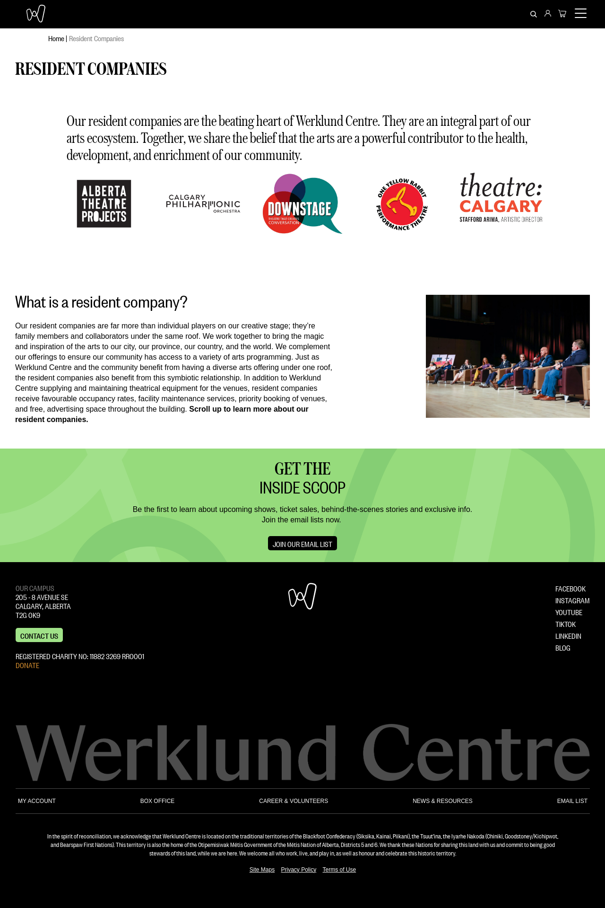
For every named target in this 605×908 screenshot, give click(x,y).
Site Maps (262, 869)
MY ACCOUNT (37, 801)
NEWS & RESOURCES (443, 801)
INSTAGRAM (572, 599)
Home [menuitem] (56, 37)
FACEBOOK (570, 587)
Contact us (39, 635)
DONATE (27, 664)
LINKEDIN (568, 635)
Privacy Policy (298, 869)
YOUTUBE (568, 611)
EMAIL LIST (572, 801)
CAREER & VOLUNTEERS (293, 801)
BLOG (562, 646)
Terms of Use (339, 869)
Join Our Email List (302, 543)
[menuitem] (547, 14)
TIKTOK (565, 623)
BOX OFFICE (157, 801)
